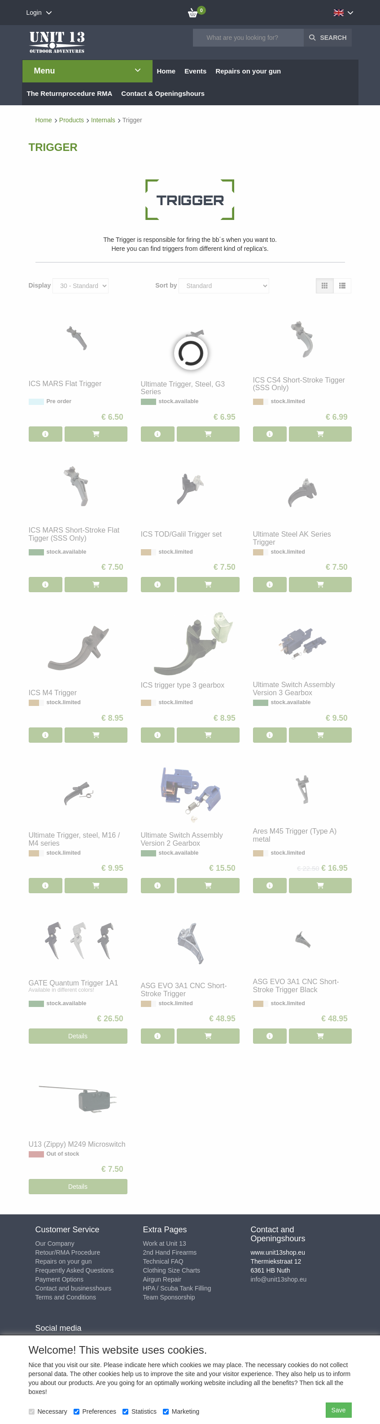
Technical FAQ (163, 1261)
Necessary (48, 1411)
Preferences (95, 1411)
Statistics (139, 1411)
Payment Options (59, 1279)
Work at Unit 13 (164, 1243)
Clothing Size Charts (172, 1270)
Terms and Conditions (65, 1297)
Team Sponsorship (169, 1297)
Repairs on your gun (63, 1261)
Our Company (54, 1243)
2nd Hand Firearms (170, 1252)
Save (339, 1410)
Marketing (181, 1411)
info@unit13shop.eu (279, 1279)
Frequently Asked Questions (74, 1270)
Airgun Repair (162, 1279)
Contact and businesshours (73, 1288)
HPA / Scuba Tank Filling (177, 1288)
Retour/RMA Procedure (67, 1252)
